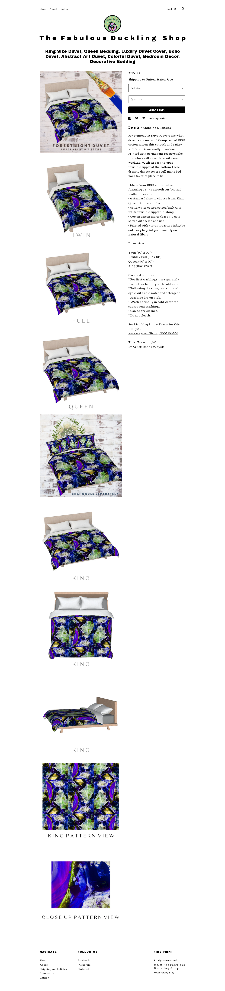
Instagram (84, 964)
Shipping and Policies (53, 969)
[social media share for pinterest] (144, 118)
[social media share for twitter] (137, 118)
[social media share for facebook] (130, 118)
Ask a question (158, 118)
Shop (43, 9)
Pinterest (83, 969)
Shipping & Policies (157, 127)
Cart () (171, 9)
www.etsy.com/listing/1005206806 (153, 333)
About (53, 9)
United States (155, 79)
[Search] (183, 9)
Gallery (65, 9)
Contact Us (47, 973)
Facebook (84, 960)
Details (134, 127)
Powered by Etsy (164, 972)
